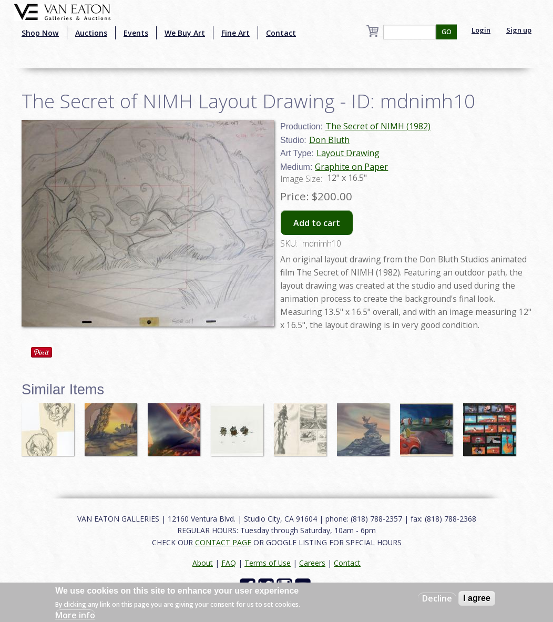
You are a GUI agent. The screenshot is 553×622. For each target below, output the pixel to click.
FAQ (228, 563)
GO (447, 31)
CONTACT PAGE (223, 542)
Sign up (518, 30)
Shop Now (40, 33)
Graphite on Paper (351, 166)
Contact (281, 33)
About (202, 563)
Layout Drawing (348, 153)
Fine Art (235, 33)
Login (481, 30)
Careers (312, 563)
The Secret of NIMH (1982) (378, 126)
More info (75, 615)
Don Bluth (329, 140)
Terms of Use (267, 563)
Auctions (91, 33)
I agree (476, 598)
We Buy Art (185, 33)
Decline (437, 598)
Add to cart (316, 223)
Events (136, 33)
